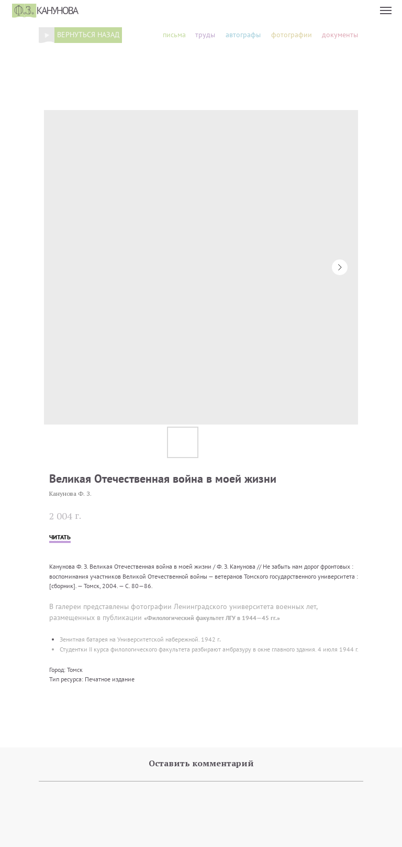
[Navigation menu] (386, 10)
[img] (47, 35)
